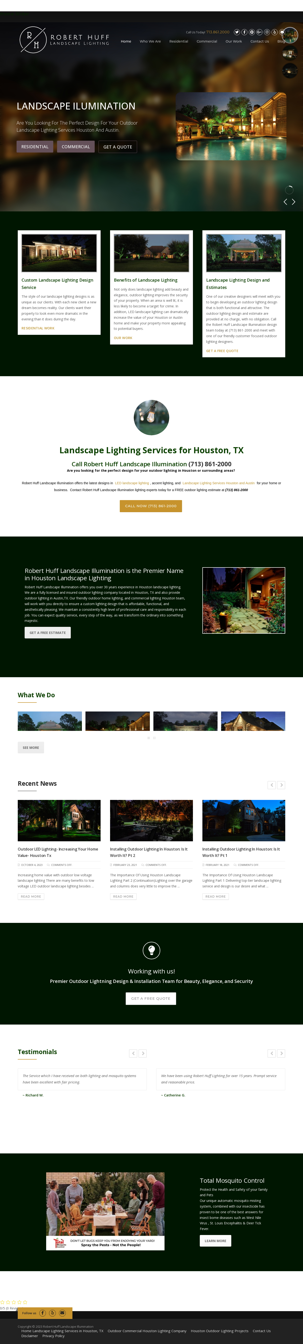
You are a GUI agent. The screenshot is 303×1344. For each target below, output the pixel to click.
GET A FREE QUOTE (151, 998)
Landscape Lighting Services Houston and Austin (219, 483)
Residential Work (38, 328)
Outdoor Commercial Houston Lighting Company (147, 1331)
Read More (31, 896)
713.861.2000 (218, 32)
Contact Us (259, 41)
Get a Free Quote (222, 351)
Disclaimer (29, 1336)
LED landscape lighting (132, 483)
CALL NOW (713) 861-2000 (151, 506)
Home (126, 41)
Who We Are (150, 41)
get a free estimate (48, 632)
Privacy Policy (53, 1336)
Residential (178, 41)
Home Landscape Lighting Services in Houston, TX (62, 1331)
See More (31, 747)
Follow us (29, 1313)
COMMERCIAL (76, 149)
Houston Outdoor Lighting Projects (220, 1331)
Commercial (207, 41)
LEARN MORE (215, 1241)
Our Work (234, 41)
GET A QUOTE (117, 149)
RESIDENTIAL (35, 149)
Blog (281, 41)
